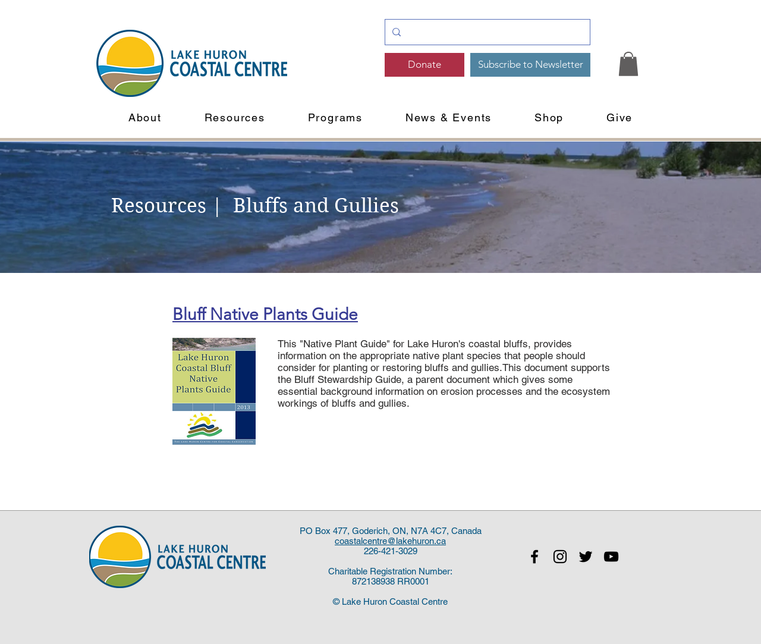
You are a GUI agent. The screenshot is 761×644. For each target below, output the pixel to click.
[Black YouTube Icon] (611, 557)
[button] (145, 117)
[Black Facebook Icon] (534, 557)
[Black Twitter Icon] (586, 557)
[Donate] (424, 65)
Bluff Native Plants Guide (265, 314)
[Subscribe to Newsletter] (530, 65)
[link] (628, 64)
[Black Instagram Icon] (560, 557)
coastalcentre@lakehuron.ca (390, 541)
